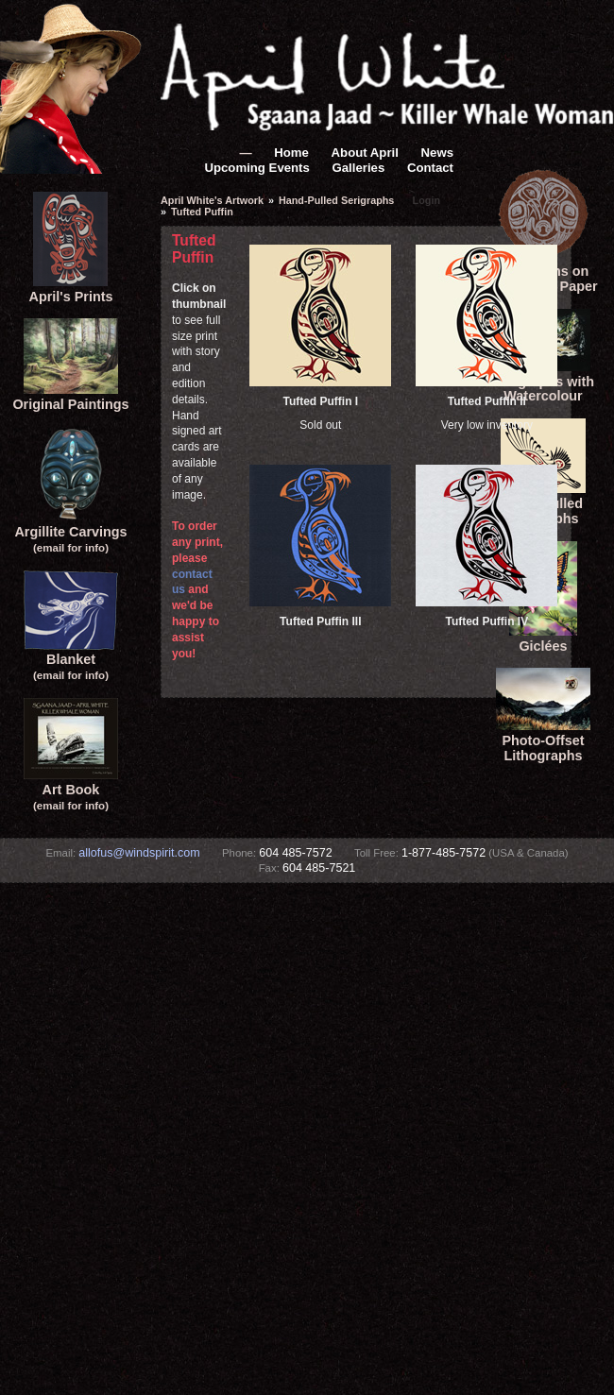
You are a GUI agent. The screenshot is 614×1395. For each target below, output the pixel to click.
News (437, 152)
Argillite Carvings (70, 531)
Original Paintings (70, 397)
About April (365, 152)
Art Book (71, 789)
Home (291, 152)
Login (426, 200)
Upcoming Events (256, 168)
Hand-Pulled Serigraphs (336, 200)
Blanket (71, 660)
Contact (430, 168)
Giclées (543, 638)
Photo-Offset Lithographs (543, 740)
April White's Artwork (212, 200)
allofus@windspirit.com (138, 852)
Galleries (359, 168)
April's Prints (71, 289)
